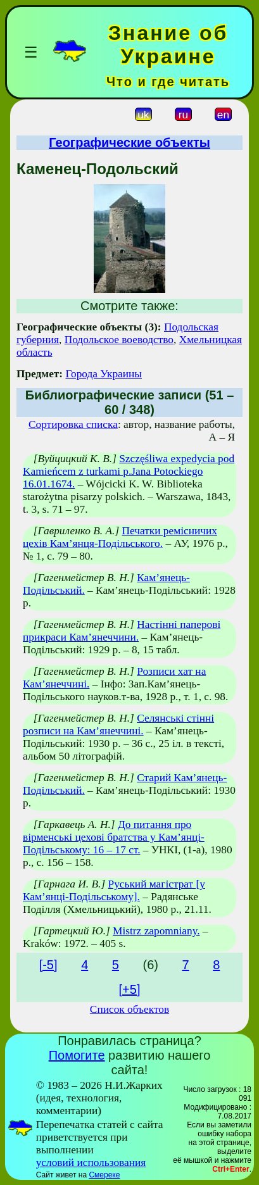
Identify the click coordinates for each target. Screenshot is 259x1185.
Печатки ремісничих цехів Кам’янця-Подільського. (120, 537)
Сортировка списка (73, 424)
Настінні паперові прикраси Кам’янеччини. (121, 630)
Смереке (104, 1174)
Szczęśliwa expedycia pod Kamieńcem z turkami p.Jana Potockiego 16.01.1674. (128, 471)
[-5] (48, 965)
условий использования (91, 1163)
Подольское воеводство (119, 340)
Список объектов (129, 1009)
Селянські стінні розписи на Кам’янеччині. (118, 724)
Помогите (77, 1055)
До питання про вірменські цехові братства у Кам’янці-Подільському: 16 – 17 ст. (114, 837)
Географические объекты (129, 142)
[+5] (130, 989)
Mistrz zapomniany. (156, 931)
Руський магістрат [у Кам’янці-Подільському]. (114, 890)
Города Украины (103, 374)
